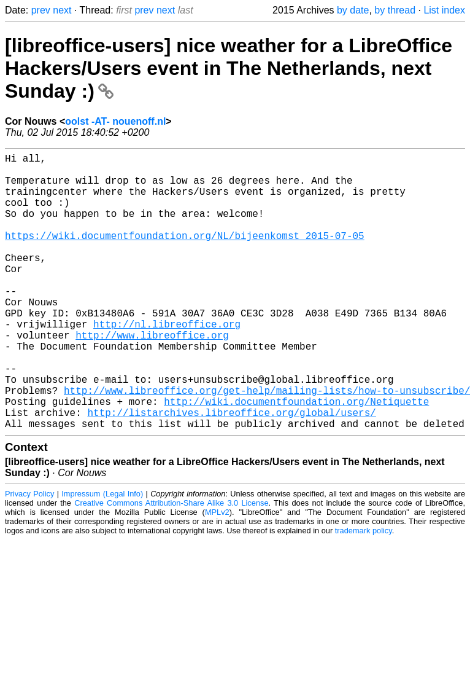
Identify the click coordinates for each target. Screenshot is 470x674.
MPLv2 (217, 573)
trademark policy (363, 592)
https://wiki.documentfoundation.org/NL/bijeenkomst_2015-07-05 (184, 255)
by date (353, 10)
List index (444, 10)
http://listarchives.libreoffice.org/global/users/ (231, 471)
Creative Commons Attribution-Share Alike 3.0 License (171, 564)
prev (40, 10)
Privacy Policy (29, 555)
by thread (394, 10)
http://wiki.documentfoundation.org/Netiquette (296, 457)
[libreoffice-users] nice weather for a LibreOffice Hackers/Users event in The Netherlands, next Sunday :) (228, 68)
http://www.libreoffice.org (152, 376)
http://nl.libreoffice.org (167, 363)
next (62, 10)
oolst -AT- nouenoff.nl (115, 121)
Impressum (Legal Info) (102, 555)
